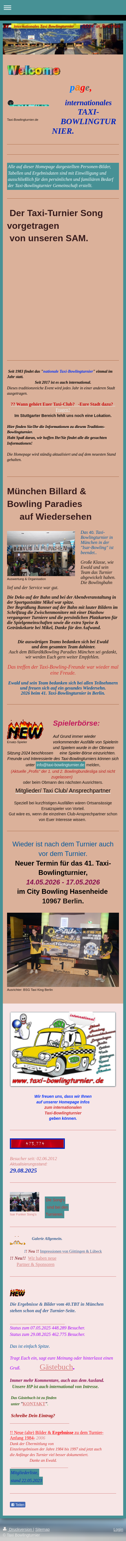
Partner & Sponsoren (35, 1264)
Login (118, 1529)
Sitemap (42, 1529)
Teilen (17, 1505)
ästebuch (59, 1366)
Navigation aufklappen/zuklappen (63, 7)
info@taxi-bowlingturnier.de (60, 765)
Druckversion (18, 1529)
